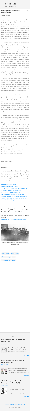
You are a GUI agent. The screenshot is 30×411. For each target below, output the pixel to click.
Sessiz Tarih (10, 4)
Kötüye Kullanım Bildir (15, 407)
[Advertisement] (15, 315)
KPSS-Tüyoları (15, 253)
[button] (28, 11)
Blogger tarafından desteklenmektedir (15, 404)
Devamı (26, 355)
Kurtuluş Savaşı (6, 257)
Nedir (13, 257)
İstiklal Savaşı (5, 253)
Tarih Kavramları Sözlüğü (8, 260)
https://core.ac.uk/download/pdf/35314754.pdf (13, 219)
